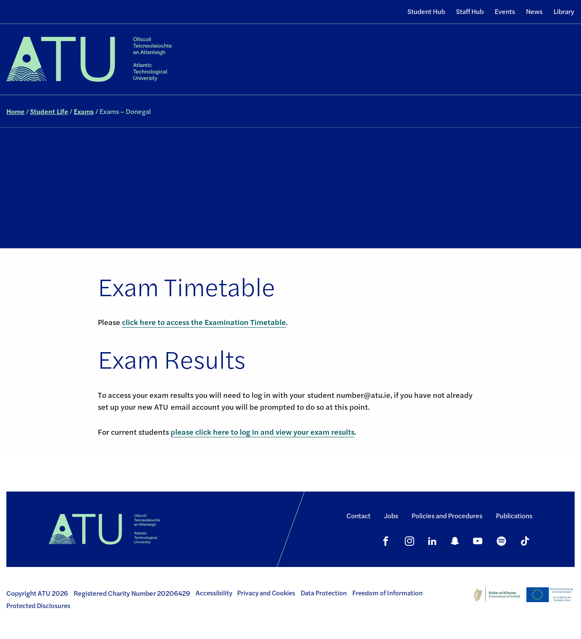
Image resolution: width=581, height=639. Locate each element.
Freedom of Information (387, 592)
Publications (514, 515)
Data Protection (324, 592)
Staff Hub (470, 11)
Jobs (391, 515)
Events (505, 11)
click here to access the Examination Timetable (204, 322)
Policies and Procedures (447, 515)
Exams (84, 111)
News (534, 11)
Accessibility (214, 592)
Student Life (49, 111)
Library (563, 11)
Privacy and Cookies (266, 592)
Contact (358, 515)
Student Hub (426, 11)
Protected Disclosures (38, 605)
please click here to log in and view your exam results (262, 431)
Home (15, 111)
